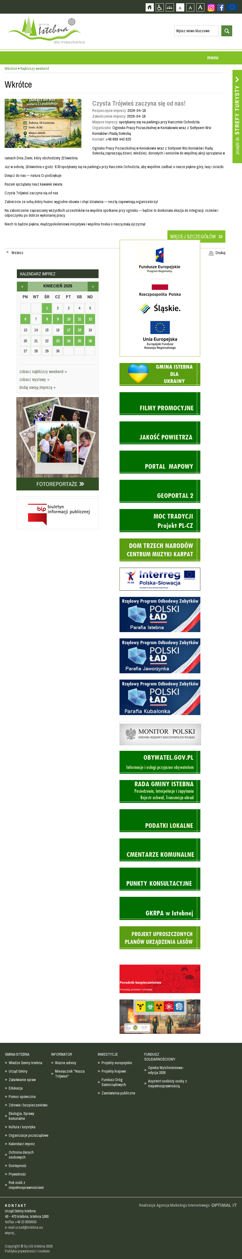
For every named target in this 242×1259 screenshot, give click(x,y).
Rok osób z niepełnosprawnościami (26, 1185)
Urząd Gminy (18, 1071)
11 (79, 319)
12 (90, 319)
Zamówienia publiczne (118, 1093)
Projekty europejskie (117, 1062)
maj (93, 286)
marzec (22, 286)
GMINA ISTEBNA (17, 1054)
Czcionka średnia (190, 7)
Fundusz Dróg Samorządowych (114, 1082)
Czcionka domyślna (180, 7)
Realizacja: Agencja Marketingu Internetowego (174, 1205)
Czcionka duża (200, 7)
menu (212, 57)
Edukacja (16, 1088)
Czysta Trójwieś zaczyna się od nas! (139, 103)
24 (68, 340)
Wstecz (17, 252)
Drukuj (220, 252)
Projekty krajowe (114, 1071)
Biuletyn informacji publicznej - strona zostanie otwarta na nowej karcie (58, 497)
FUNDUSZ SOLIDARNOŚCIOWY (159, 1057)
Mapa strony (169, 7)
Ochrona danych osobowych (21, 1155)
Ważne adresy (65, 1062)
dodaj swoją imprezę (37, 387)
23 (57, 340)
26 (90, 340)
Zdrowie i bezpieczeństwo (28, 1105)
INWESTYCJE (108, 1054)
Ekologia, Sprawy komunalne (21, 1116)
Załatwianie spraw (22, 1079)
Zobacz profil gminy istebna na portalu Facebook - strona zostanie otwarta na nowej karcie (220, 7)
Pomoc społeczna (22, 1096)
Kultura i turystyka (22, 1126)
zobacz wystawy (34, 379)
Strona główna (149, 7)
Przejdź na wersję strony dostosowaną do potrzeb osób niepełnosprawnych (159, 7)
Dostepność (17, 1165)
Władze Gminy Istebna (25, 1062)
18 (79, 330)
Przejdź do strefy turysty (237, 116)
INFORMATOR (61, 1054)
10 (68, 319)
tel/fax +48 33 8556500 (20, 1221)
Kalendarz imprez (22, 1143)
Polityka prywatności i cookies (27, 1251)
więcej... (11, 1232)
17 (68, 330)
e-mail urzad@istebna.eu (24, 1227)
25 (79, 340)
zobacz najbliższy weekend (43, 371)
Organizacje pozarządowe (28, 1135)
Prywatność (17, 1174)
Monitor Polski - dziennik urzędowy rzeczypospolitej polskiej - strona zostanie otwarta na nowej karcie (160, 722)
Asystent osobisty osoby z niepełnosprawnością (167, 1083)
